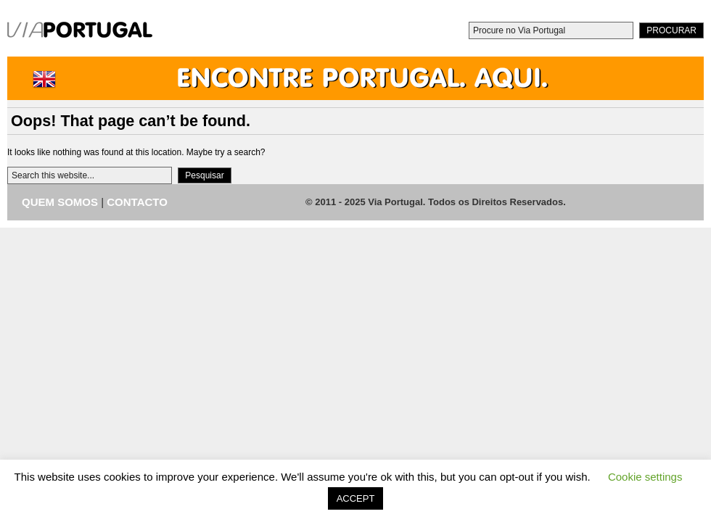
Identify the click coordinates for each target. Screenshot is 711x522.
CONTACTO (137, 202)
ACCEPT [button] (356, 498)
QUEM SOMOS (60, 202)
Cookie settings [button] (645, 477)
